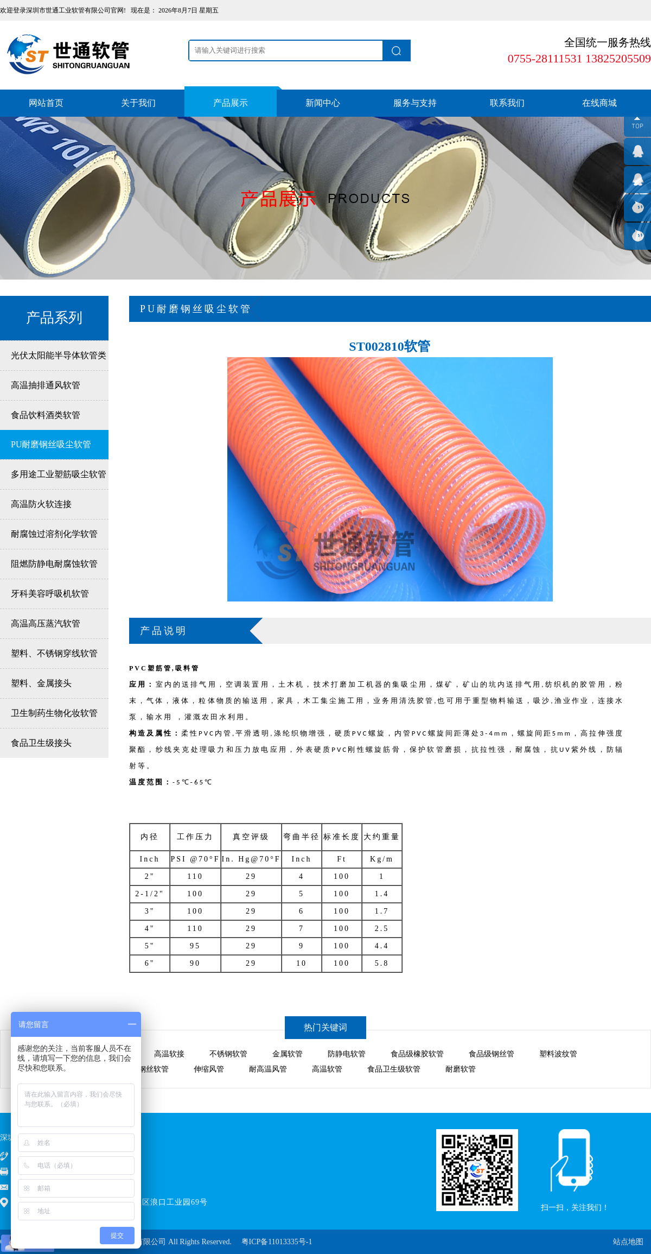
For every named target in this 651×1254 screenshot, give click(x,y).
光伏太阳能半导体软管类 (58, 355)
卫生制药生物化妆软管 (54, 713)
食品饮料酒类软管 (45, 415)
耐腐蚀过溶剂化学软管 (54, 534)
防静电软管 (347, 1054)
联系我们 (507, 102)
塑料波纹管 (558, 1054)
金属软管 (287, 1054)
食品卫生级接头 (41, 743)
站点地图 (628, 1242)
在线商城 (599, 102)
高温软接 (169, 1054)
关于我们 (138, 102)
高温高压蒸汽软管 (45, 623)
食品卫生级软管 (393, 1069)
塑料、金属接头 (41, 683)
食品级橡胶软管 (417, 1054)
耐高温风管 (268, 1069)
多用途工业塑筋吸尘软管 (58, 474)
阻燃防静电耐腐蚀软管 (54, 563)
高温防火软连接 (41, 504)
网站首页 (46, 102)
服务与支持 (415, 102)
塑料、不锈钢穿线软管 (54, 653)
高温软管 (327, 1069)
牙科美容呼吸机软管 (50, 593)
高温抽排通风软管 (45, 385)
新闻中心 (322, 102)
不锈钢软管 (228, 1054)
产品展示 (230, 102)
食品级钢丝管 (491, 1054)
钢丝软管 (153, 1069)
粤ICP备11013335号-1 (276, 1242)
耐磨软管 (460, 1069)
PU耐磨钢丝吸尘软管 (51, 444)
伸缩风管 (209, 1069)
